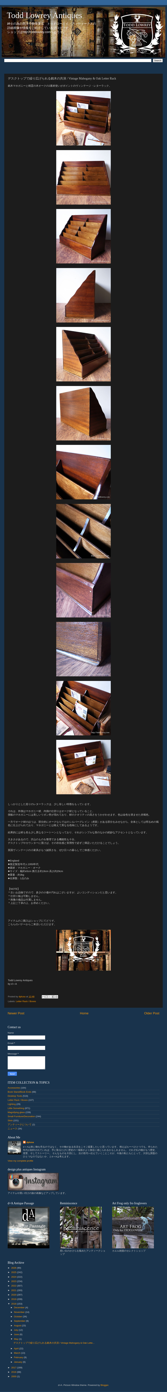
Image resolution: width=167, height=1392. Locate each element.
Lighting (12, 1104)
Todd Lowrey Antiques (44, 15)
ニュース (12, 1128)
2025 (14, 1272)
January (18, 1362)
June (17, 1334)
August (18, 1325)
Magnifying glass (16, 1112)
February (19, 1357)
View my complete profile (20, 1161)
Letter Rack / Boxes (26, 1001)
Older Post (151, 1013)
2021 (14, 1290)
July (16, 1330)
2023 (14, 1281)
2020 (14, 1294)
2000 (14, 1376)
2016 (14, 1372)
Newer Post (16, 1013)
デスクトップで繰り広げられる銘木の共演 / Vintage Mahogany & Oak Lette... (54, 1343)
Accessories (14, 1088)
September (20, 1321)
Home (84, 1013)
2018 (14, 1303)
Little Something (16, 1108)
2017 (14, 1367)
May (16, 1339)
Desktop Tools (15, 1096)
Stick (10, 1120)
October (18, 1316)
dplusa (30, 1142)
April (16, 1348)
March (17, 1353)
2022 (14, 1285)
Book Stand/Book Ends (19, 1092)
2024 (14, 1277)
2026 (14, 1268)
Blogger (104, 1385)
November (19, 1312)
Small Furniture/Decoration (21, 1116)
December (19, 1307)
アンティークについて (20, 1124)
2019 (14, 1299)
